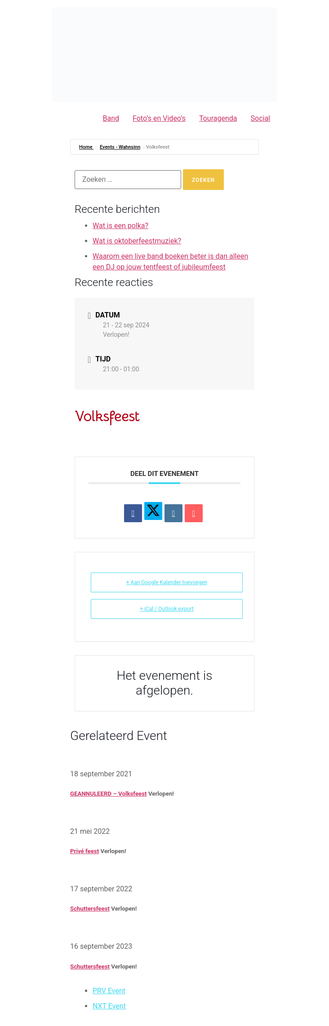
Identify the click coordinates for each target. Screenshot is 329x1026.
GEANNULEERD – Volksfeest (108, 793)
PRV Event (109, 990)
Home (86, 147)
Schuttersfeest (90, 908)
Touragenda (218, 118)
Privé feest (84, 851)
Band (111, 118)
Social (260, 118)
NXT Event (109, 1006)
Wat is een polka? (120, 225)
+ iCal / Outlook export (167, 609)
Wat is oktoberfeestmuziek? (137, 241)
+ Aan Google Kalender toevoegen (166, 582)
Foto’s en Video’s (159, 118)
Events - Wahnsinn (120, 147)
